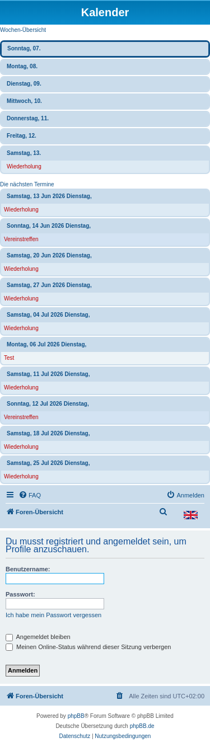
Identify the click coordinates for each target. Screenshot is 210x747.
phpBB (76, 716)
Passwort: (20, 594)
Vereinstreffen (21, 239)
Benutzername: (28, 569)
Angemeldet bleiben (38, 636)
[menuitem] (29, 495)
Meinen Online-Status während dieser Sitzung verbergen (88, 646)
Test (9, 358)
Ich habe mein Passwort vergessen (53, 615)
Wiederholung (24, 166)
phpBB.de (142, 726)
